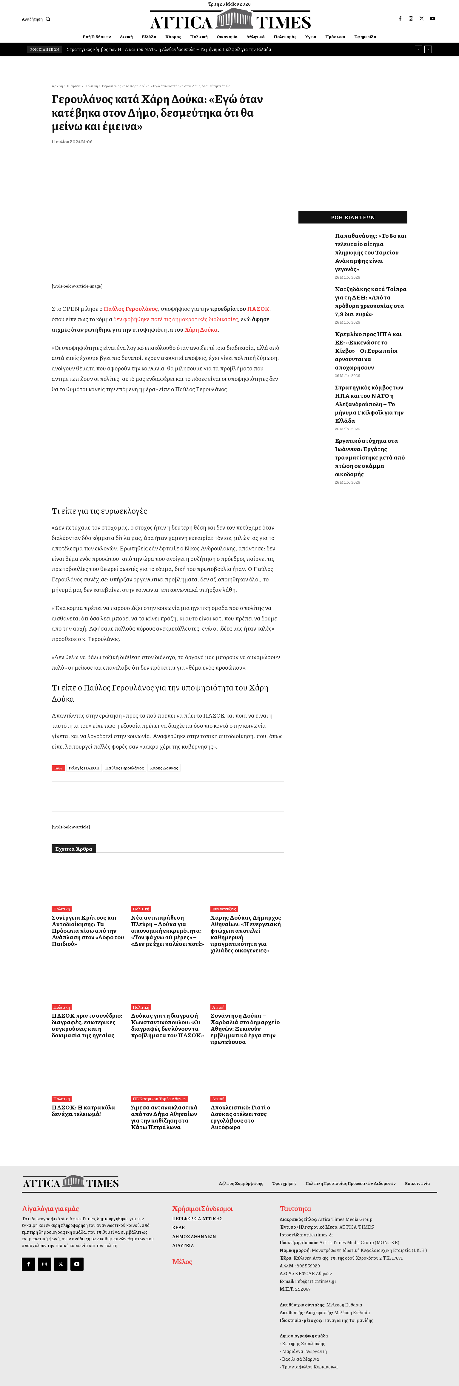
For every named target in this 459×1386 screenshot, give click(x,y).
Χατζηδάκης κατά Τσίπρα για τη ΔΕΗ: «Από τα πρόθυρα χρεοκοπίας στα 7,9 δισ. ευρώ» (369, 279)
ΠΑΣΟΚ (258, 308)
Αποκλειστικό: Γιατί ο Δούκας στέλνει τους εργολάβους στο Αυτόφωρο (243, 1094)
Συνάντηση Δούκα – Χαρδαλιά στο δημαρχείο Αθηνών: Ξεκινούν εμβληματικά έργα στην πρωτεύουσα (246, 1014)
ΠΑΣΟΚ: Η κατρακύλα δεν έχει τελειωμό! (86, 1091)
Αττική (218, 997)
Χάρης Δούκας (164, 768)
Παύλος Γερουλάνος (124, 768)
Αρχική (57, 86)
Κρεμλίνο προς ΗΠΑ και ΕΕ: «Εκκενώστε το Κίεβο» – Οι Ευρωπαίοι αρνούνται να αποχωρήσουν (366, 314)
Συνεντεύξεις (223, 909)
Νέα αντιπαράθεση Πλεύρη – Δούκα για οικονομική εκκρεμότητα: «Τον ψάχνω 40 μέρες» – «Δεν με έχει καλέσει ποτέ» (164, 929)
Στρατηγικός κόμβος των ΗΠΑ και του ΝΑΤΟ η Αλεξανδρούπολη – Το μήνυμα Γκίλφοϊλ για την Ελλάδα (169, 49)
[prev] (418, 49)
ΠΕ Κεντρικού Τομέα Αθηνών (158, 1080)
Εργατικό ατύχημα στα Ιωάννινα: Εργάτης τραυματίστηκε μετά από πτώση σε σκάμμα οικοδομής (369, 391)
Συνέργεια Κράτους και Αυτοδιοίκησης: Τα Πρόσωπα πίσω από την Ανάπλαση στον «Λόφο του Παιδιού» (84, 926)
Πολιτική (91, 86)
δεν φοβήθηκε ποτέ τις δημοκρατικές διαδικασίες (175, 319)
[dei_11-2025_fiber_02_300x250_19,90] (167, 480)
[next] (428, 49)
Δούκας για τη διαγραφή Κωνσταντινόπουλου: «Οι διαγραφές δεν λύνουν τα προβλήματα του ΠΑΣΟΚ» (160, 1014)
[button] (37, 19)
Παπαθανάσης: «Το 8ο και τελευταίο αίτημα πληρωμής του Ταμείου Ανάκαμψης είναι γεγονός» (370, 244)
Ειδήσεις (74, 86)
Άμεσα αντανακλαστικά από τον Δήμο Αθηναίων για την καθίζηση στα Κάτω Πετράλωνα (167, 1094)
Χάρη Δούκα (201, 329)
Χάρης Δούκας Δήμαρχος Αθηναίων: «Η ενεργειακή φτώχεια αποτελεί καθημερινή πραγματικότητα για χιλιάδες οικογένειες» (243, 929)
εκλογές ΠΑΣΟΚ (84, 768)
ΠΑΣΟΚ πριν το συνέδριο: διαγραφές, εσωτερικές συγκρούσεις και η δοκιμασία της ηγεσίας (88, 1014)
